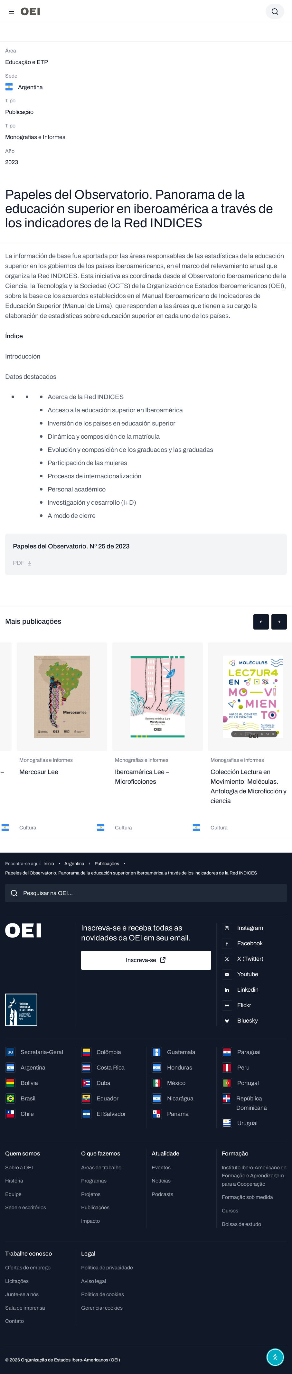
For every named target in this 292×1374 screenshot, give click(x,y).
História (14, 1180)
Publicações (107, 863)
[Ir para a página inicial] (30, 11)
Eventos (161, 1167)
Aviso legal (93, 1281)
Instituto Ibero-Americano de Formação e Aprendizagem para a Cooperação (254, 1176)
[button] (261, 622)
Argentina (74, 863)
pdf (22, 563)
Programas (94, 1180)
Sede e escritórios (25, 1207)
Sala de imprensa (25, 1308)
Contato (14, 1321)
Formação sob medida (247, 1197)
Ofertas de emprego (28, 1267)
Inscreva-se (146, 960)
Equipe (13, 1194)
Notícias (161, 1180)
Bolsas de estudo (241, 1224)
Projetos (90, 1194)
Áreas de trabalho (101, 1167)
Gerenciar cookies (102, 1308)
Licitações (17, 1281)
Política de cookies (102, 1294)
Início (48, 863)
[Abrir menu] (11, 11)
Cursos (230, 1210)
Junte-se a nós (22, 1294)
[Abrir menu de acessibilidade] (275, 1357)
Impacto (90, 1221)
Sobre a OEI (19, 1167)
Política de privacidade (107, 1267)
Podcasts (162, 1194)
